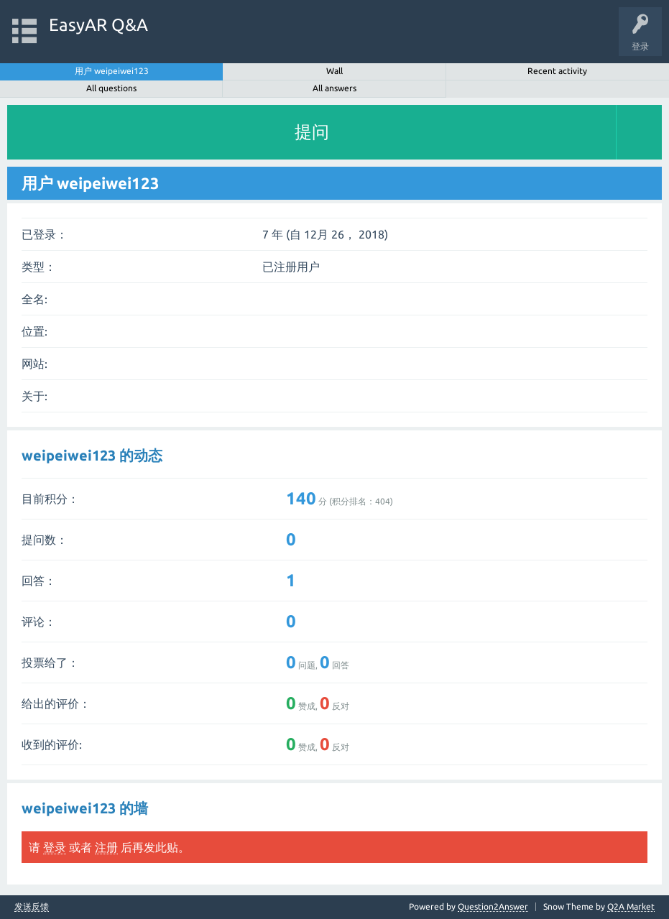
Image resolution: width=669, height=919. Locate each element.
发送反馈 (31, 906)
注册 (106, 847)
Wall (334, 70)
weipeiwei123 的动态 (92, 455)
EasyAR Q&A (98, 24)
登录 (54, 847)
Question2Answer (493, 906)
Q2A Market (631, 906)
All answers (334, 88)
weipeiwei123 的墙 (85, 808)
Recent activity (557, 70)
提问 (312, 132)
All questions (111, 88)
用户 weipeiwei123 (112, 70)
